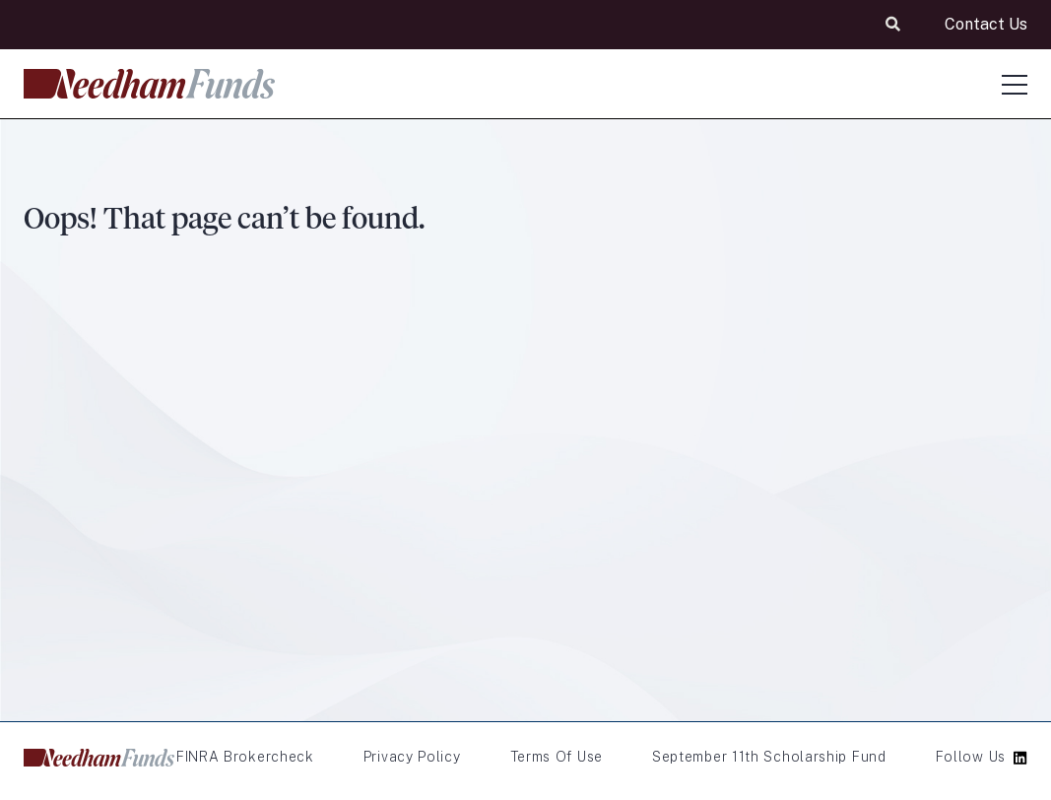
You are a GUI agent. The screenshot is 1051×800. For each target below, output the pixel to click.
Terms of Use (556, 757)
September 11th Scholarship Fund (769, 757)
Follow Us (971, 757)
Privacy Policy (412, 757)
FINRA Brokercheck (245, 757)
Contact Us (986, 24)
